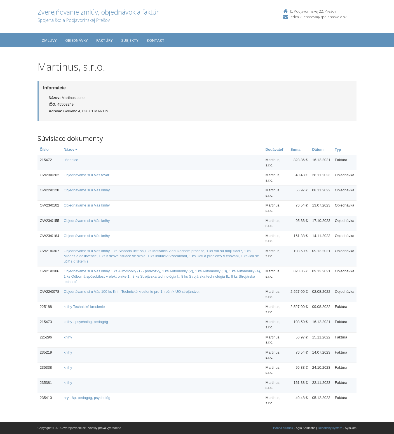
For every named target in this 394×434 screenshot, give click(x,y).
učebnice (71, 160)
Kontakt (156, 40)
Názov (70, 149)
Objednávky (76, 40)
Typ (338, 149)
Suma (295, 149)
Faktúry (104, 40)
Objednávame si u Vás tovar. (87, 175)
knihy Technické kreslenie (84, 307)
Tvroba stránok (283, 428)
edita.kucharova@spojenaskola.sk (318, 16)
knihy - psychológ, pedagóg (86, 322)
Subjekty (130, 40)
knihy (68, 337)
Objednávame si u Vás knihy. (87, 190)
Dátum (317, 149)
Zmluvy (49, 40)
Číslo (44, 149)
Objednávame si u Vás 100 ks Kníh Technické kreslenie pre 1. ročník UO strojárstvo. (132, 291)
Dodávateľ (274, 149)
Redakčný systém (330, 428)
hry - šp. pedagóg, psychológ (87, 398)
